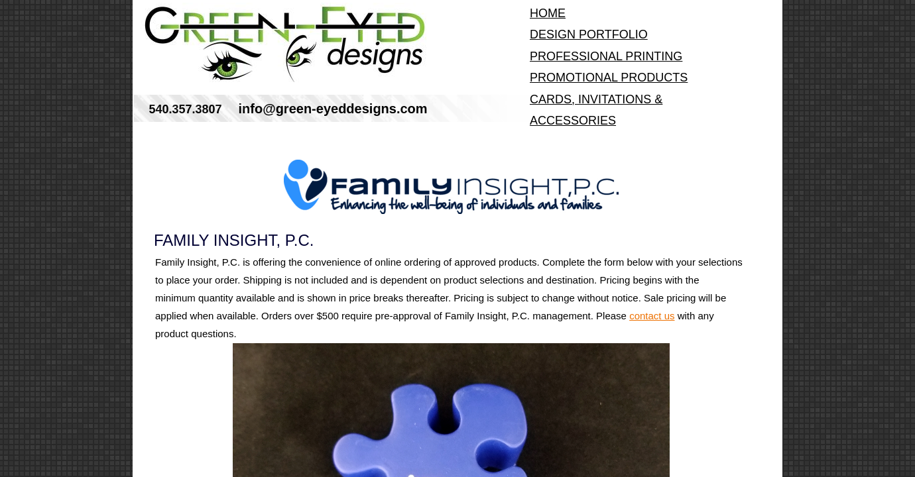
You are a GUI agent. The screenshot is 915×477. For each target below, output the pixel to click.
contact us (651, 315)
